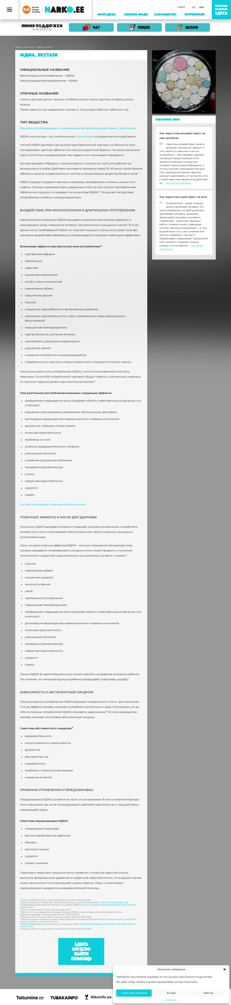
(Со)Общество (165, 14)
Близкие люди (136, 14)
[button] (224, 969)
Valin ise (208, 992)
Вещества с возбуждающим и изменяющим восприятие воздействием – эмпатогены (78, 128)
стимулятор (84, 136)
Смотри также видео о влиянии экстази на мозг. (53, 504)
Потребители (194, 14)
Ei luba (171, 992)
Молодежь (107, 14)
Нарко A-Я (29, 47)
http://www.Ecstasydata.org (114, 902)
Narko (18, 47)
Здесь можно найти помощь (81, 951)
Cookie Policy (171, 999)
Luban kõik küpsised (134, 992)
